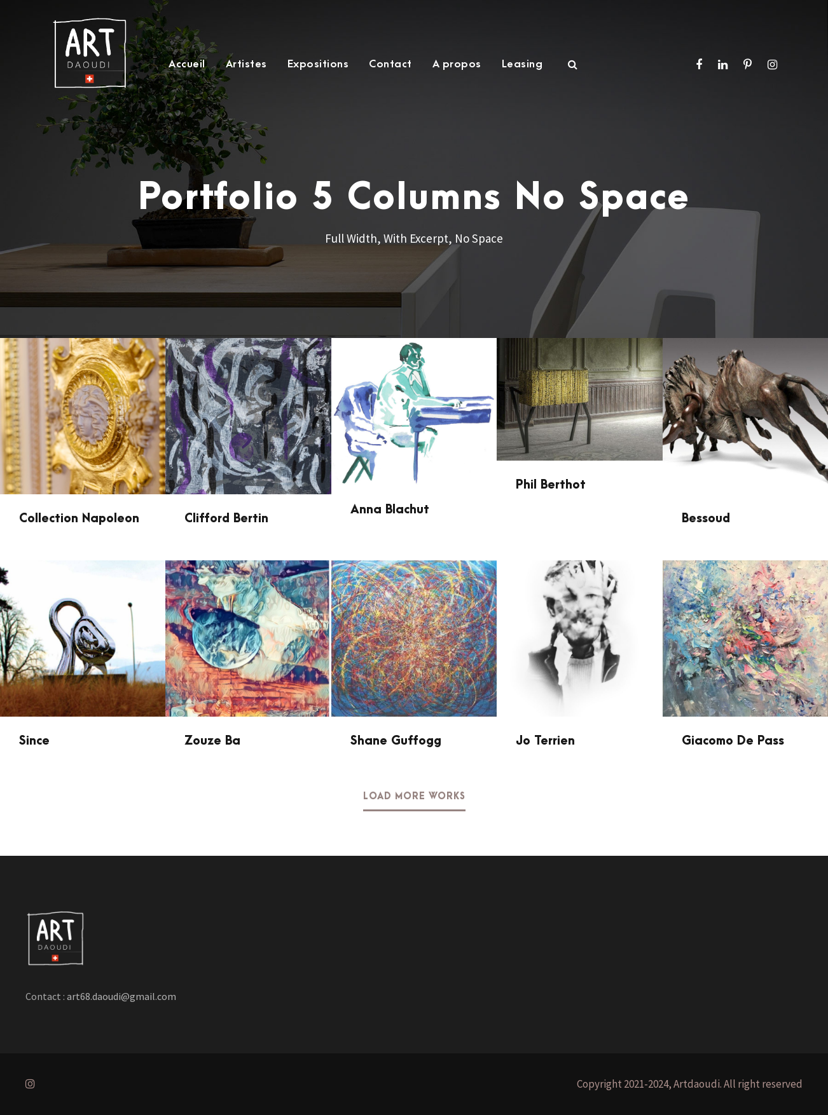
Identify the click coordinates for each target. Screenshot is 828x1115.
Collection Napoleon (79, 518)
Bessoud (706, 518)
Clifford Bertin (226, 518)
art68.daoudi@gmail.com (120, 996)
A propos (456, 64)
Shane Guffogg (395, 741)
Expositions (318, 64)
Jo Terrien (545, 741)
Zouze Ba (212, 741)
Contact (390, 64)
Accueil (187, 64)
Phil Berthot (551, 485)
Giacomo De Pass (733, 741)
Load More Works (414, 797)
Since (34, 741)
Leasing (522, 64)
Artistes (246, 64)
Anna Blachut (389, 510)
